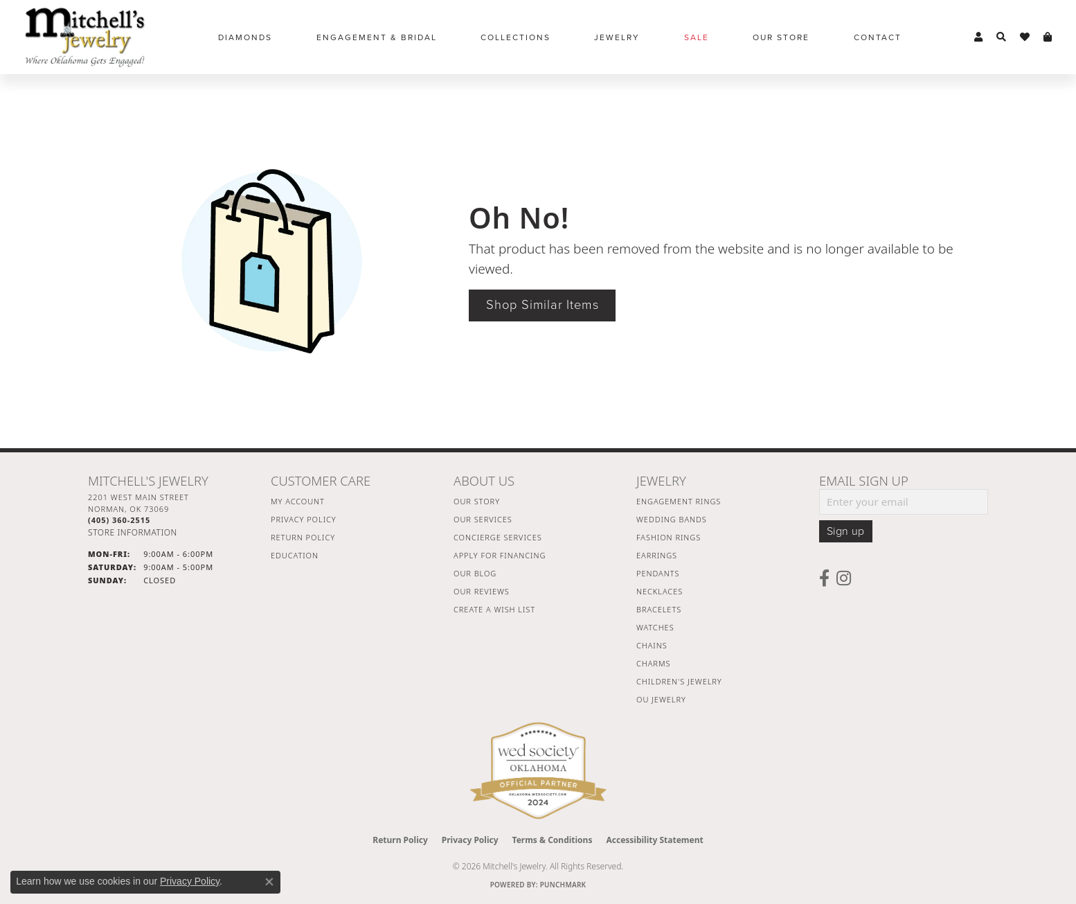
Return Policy (303, 537)
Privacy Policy (304, 519)
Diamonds (245, 37)
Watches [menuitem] (655, 627)
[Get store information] (132, 532)
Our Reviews (482, 591)
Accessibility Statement (654, 840)
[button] (978, 37)
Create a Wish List (494, 609)
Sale (696, 37)
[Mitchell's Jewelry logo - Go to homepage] (84, 37)
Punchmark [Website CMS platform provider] (563, 884)
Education (295, 555)
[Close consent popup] (269, 882)
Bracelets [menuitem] (658, 609)
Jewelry (617, 37)
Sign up (846, 531)
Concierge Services (498, 537)
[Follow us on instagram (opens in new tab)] (843, 578)
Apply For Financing (500, 555)
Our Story (477, 501)
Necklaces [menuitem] (659, 591)
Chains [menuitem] (651, 645)
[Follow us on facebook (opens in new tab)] (824, 578)
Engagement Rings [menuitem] (678, 501)
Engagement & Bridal (376, 37)
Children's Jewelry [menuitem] (679, 681)
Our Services (483, 519)
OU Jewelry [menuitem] (661, 699)
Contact (878, 37)
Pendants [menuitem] (657, 573)
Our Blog (475, 573)
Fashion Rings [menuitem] (668, 537)
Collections (515, 37)
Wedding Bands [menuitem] (671, 519)
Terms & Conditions (552, 840)
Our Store (781, 37)
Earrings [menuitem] (656, 555)
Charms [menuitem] (653, 663)
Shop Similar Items (542, 304)
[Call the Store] (119, 520)
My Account (298, 501)
